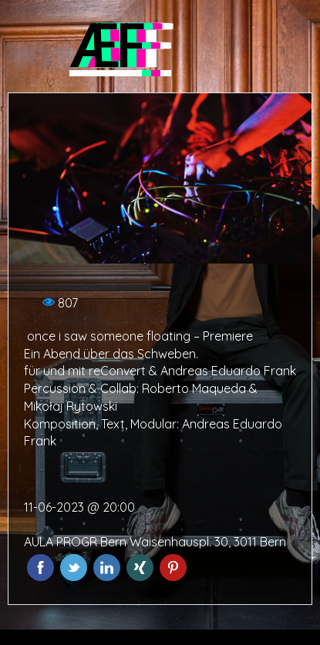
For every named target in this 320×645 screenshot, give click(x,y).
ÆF (105, 46)
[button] (231, 46)
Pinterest (173, 567)
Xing (139, 567)
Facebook (40, 567)
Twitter (73, 567)
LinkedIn (106, 567)
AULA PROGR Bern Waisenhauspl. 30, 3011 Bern (155, 541)
